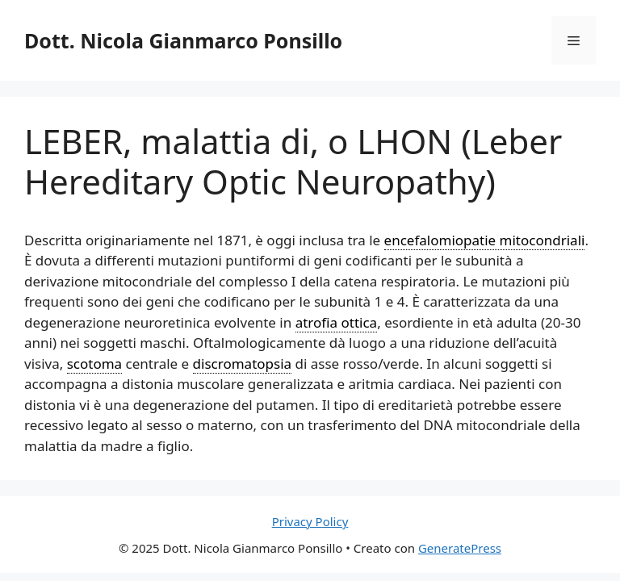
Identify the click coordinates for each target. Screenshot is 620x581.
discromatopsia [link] (242, 363)
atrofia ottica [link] (336, 322)
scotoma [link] (94, 363)
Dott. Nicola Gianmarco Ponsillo (183, 40)
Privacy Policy (310, 521)
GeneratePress (459, 548)
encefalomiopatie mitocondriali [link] (484, 240)
